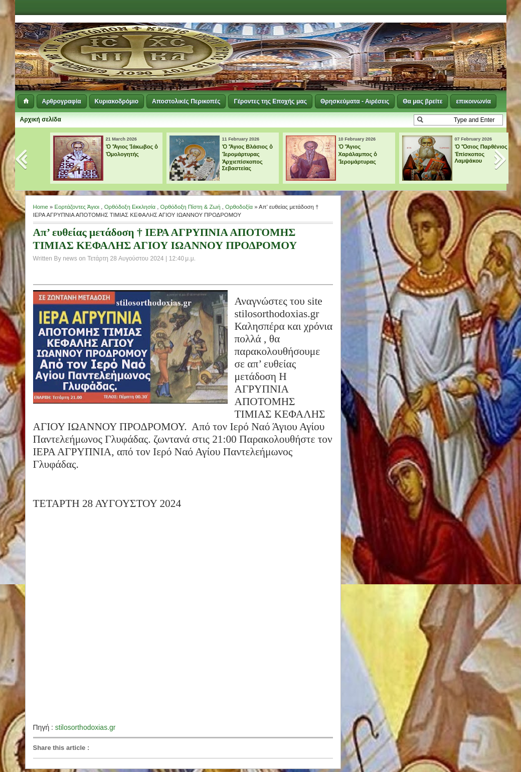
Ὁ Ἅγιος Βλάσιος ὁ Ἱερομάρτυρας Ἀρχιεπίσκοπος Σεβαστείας (247, 157)
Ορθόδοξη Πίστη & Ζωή (190, 207)
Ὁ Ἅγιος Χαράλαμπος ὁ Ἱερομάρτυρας (358, 154)
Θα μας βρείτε (422, 101)
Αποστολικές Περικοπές (186, 101)
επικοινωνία (473, 101)
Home (40, 207)
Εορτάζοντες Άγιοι (77, 207)
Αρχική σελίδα (40, 119)
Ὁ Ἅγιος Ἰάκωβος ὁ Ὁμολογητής (132, 150)
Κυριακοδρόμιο (116, 101)
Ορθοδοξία (239, 207)
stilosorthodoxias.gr (85, 727)
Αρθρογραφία (61, 101)
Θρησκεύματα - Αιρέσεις (354, 101)
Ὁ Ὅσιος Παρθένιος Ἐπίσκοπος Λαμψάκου (481, 154)
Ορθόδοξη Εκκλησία (129, 207)
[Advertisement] (384, 40)
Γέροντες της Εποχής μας (270, 101)
